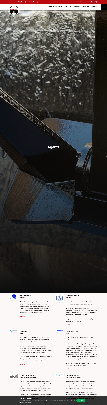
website (22, 316)
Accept (80, 400)
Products (86, 7)
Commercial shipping (55, 7)
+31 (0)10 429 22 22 (27, 2)
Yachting (68, 7)
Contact (95, 7)
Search (80, 2)
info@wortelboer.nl (39, 2)
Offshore (77, 7)
